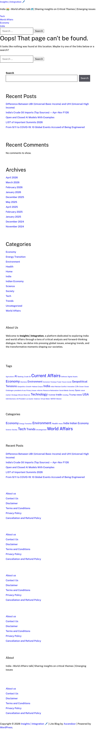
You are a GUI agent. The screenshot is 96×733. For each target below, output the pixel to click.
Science (10, 286)
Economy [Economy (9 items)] (12, 423)
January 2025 (13, 216)
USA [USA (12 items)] (85, 394)
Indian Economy (15, 281)
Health (9, 266)
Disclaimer (12, 503)
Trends (10, 300)
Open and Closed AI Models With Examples (30, 117)
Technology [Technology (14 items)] (39, 394)
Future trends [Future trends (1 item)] (66, 382)
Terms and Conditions (18, 508)
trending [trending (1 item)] (65, 395)
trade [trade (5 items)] (59, 394)
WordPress (6, 727)
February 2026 (14, 187)
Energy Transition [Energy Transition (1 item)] (25, 423)
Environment (13, 261)
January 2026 (13, 192)
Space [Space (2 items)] (77, 390)
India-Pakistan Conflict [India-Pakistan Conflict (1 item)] (59, 386)
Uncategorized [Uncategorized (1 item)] (41, 430)
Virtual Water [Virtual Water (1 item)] (45, 399)
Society (10, 291)
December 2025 (15, 197)
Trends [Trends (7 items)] (30, 429)
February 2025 (14, 211)
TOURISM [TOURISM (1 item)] (51, 395)
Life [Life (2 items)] (77, 386)
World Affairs (6, 19)
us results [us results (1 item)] (29, 399)
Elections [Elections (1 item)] (23, 382)
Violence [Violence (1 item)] (37, 399)
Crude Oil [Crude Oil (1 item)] (27, 376)
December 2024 (15, 221)
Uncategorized (14, 305)
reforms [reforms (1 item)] (40, 390)
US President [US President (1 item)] (21, 399)
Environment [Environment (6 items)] (35, 381)
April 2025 (12, 206)
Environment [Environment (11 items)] (41, 423)
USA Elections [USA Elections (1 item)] (11, 399)
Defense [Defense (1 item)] (64, 376)
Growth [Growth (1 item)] (28, 386)
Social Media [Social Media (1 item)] (64, 390)
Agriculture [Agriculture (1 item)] (10, 376)
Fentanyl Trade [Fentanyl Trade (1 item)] (55, 382)
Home (9, 271)
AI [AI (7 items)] (15, 376)
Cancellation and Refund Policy (23, 518)
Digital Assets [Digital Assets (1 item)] (73, 376)
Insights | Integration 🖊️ (12, 1)
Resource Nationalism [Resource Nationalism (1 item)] (51, 390)
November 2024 (15, 226)
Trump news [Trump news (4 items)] (75, 394)
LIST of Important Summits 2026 (24, 122)
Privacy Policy (14, 513)
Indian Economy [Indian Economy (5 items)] (79, 423)
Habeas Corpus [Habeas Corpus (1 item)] (37, 386)
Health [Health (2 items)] (55, 423)
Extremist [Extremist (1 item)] (46, 382)
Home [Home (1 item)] (60, 423)
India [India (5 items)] (66, 423)
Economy (4, 22)
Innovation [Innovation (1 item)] (71, 386)
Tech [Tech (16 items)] (22, 429)
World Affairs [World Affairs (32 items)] (60, 428)
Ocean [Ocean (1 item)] (81, 386)
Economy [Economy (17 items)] (13, 381)
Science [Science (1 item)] (8, 430)
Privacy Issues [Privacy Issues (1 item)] (31, 390)
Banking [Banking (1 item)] (21, 376)
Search (10, 73)
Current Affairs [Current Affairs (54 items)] (46, 375)
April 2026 (12, 177)
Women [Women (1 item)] (59, 399)
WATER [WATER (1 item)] (53, 399)
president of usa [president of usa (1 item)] (20, 390)
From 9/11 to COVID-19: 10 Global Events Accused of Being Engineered (45, 127)
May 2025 (11, 202)
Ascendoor (70, 723)
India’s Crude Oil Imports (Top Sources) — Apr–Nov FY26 (37, 112)
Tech (2, 16)
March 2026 (12, 182)
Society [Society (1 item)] (71, 390)
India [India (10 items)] (46, 386)
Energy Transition (16, 256)
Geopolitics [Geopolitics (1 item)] (22, 386)
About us (11, 493)
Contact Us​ (12, 498)
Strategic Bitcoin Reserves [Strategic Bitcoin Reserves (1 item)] (20, 395)
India (2, 26)
